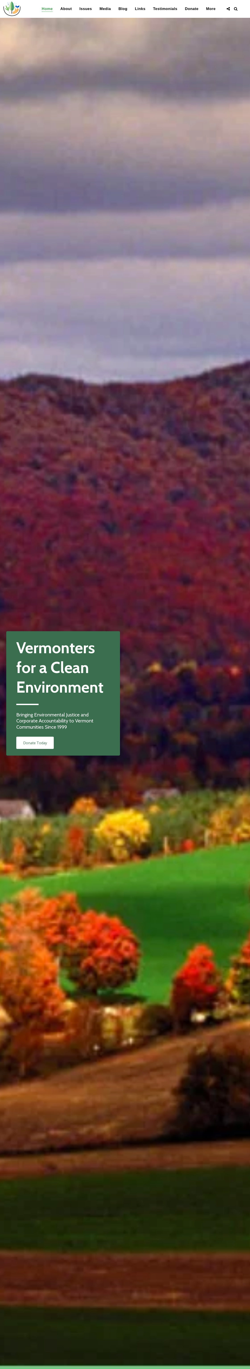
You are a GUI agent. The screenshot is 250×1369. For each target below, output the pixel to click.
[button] (228, 9)
